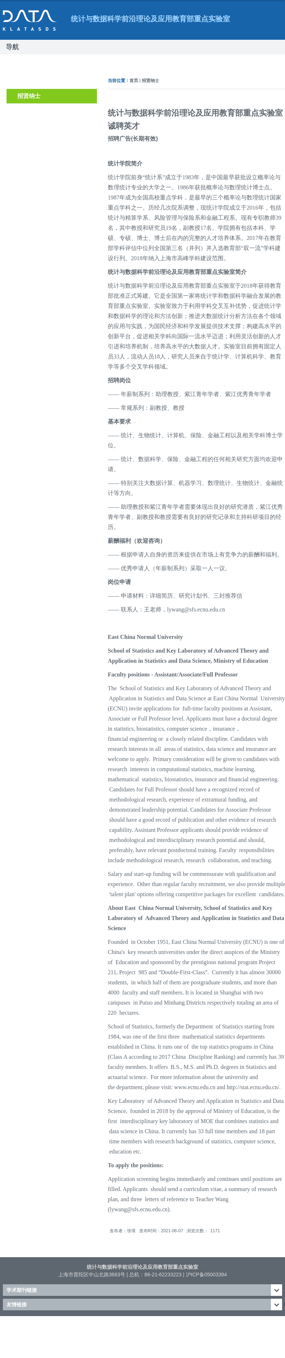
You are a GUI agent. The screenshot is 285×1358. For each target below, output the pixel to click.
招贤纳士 (150, 80)
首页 (133, 80)
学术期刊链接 (22, 1290)
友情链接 (17, 1304)
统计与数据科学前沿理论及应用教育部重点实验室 (142, 1267)
